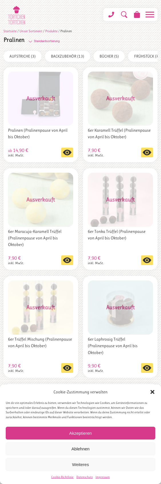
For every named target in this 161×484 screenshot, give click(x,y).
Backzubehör (67, 56)
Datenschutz (84, 477)
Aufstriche (22, 56)
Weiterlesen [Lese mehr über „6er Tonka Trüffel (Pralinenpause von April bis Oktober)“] (147, 260)
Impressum (103, 477)
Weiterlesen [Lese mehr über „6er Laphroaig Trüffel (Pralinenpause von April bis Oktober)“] (147, 368)
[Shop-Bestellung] (57, 41)
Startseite (10, 31)
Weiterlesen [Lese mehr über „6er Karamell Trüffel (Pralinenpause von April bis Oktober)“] (147, 152)
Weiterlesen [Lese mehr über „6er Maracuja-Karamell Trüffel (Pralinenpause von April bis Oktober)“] (67, 260)
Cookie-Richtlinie (62, 477)
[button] (152, 392)
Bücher (109, 56)
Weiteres (80, 464)
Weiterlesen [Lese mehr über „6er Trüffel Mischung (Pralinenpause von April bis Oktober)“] (67, 368)
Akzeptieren (80, 433)
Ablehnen (80, 448)
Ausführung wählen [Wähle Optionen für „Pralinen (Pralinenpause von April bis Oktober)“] (67, 152)
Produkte (51, 31)
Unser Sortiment (30, 31)
